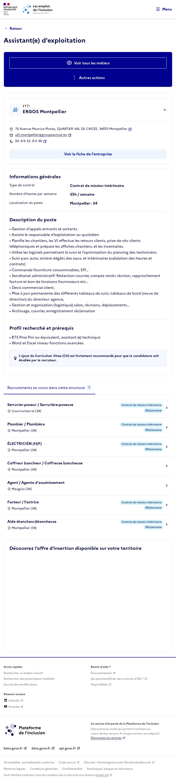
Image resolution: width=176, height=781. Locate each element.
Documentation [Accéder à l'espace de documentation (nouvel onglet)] (101, 673)
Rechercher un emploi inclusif (23, 673)
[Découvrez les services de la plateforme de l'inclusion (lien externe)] (25, 729)
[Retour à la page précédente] (15, 28)
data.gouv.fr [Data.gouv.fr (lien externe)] (40, 748)
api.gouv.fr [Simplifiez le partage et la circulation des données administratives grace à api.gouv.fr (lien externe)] (67, 748)
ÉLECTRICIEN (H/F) (24, 443)
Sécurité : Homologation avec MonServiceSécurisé (117, 762)
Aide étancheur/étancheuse (31, 521)
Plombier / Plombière (26, 424)
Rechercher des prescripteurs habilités (29, 679)
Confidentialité (72, 769)
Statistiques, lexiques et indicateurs (110, 769)
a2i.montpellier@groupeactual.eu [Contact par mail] (41, 135)
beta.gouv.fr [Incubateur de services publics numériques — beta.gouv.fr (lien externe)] (13, 748)
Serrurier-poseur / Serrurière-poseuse (40, 404)
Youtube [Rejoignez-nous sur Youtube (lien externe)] (11, 707)
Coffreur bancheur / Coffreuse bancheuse (44, 463)
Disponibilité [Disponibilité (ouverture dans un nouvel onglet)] (99, 684)
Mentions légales (14, 769)
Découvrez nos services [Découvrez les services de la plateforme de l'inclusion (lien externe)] (106, 738)
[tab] (49, 387)
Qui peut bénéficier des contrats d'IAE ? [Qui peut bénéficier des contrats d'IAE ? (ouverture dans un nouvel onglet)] (117, 679)
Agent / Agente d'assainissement (36, 482)
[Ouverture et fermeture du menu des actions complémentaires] (88, 77)
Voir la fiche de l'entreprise (88, 154)
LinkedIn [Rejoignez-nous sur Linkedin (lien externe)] (11, 701)
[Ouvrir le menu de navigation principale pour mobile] (162, 9)
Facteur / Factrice (23, 502)
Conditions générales (44, 769)
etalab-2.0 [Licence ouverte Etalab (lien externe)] (101, 775)
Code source (67, 762)
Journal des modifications (20, 684)
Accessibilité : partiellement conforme (29, 762)
